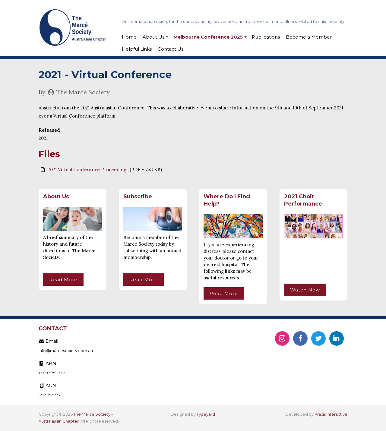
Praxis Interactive (331, 414)
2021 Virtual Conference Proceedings (88, 169)
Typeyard (206, 414)
